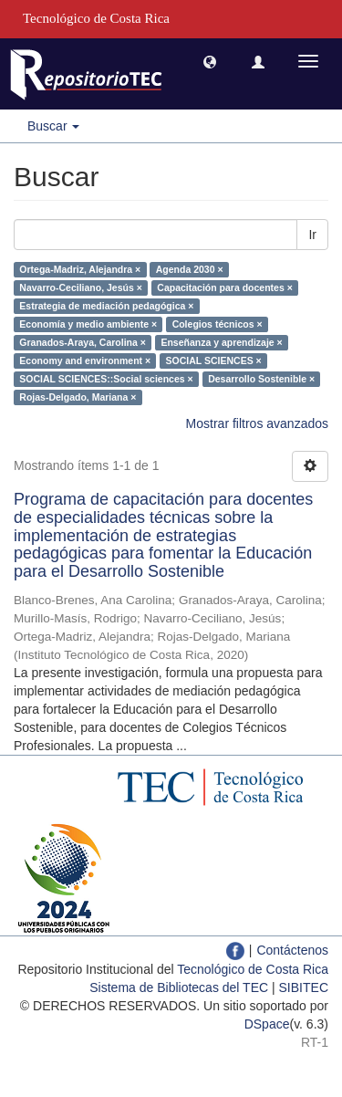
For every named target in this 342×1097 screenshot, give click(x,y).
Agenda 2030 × (189, 269)
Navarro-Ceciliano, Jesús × (80, 287)
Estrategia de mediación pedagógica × (106, 305)
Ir (312, 234)
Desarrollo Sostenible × (261, 378)
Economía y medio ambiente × (88, 324)
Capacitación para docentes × (225, 287)
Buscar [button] (53, 126)
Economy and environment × (84, 360)
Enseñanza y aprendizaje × (221, 342)
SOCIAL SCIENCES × (214, 360)
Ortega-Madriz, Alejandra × (79, 269)
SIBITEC (303, 987)
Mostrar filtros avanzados (257, 423)
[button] (209, 61)
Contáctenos (292, 950)
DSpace (267, 1024)
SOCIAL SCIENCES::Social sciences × (105, 378)
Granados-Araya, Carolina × (82, 342)
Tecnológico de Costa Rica (252, 969)
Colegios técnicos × (217, 324)
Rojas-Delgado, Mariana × (77, 397)
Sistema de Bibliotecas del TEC (178, 987)
